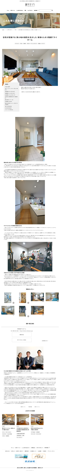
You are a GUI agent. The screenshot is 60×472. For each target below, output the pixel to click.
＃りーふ (3, 432)
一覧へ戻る (30, 406)
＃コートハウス (33, 433)
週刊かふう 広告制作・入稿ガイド (17, 451)
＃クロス (3, 435)
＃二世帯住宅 (38, 432)
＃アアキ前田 (33, 432)
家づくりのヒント (40, 447)
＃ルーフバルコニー (19, 437)
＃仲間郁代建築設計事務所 (21, 433)
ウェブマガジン (30, 10)
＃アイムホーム (17, 43)
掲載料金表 (27, 451)
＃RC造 (21, 43)
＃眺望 (23, 435)
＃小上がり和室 (9, 433)
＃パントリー (43, 43)
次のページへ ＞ (37, 406)
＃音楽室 (39, 43)
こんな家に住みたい (19, 10)
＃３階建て (24, 43)
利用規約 (44, 451)
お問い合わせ (7, 451)
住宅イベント (13, 10)
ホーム (8, 10)
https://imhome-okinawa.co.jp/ (26, 331)
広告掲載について (33, 451)
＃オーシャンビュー (8, 432)
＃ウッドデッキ (4, 433)
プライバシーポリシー (51, 451)
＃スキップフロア (38, 433)
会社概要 (39, 451)
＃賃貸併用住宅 (19, 435)
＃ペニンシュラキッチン (33, 43)
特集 (25, 10)
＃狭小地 (28, 43)
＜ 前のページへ (22, 406)
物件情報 (36, 10)
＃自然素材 (7, 435)
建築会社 (33, 447)
